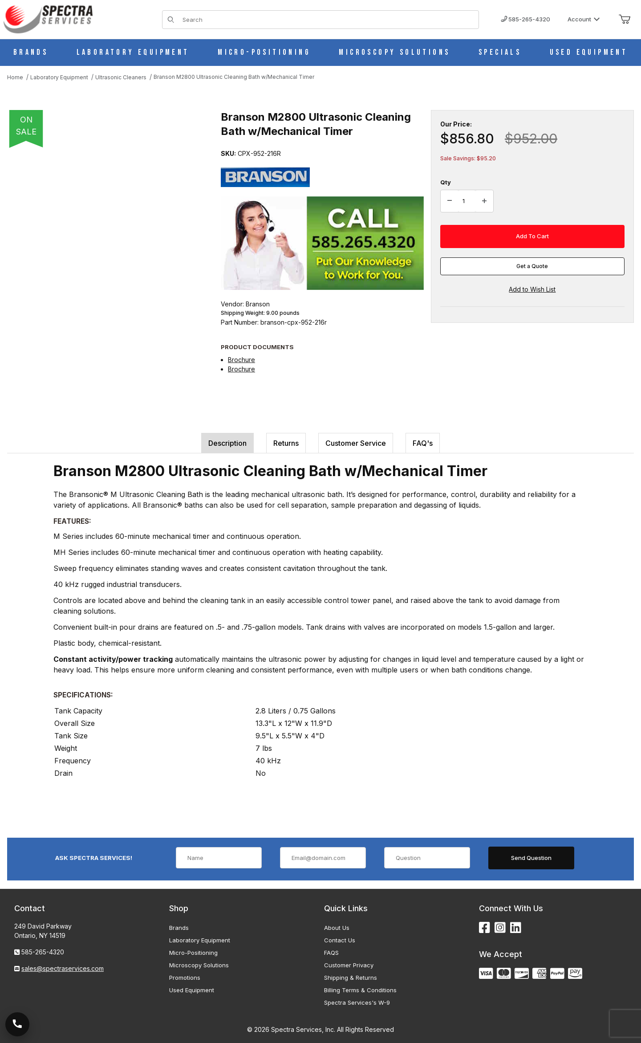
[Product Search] (328, 20)
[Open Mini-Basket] (624, 19)
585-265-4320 (525, 19)
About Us (336, 927)
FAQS (331, 952)
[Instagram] (500, 927)
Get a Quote (532, 266)
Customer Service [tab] (355, 443)
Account (584, 19)
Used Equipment (191, 990)
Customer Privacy (348, 965)
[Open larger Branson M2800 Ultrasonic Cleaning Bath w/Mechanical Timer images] (105, 240)
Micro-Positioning (193, 952)
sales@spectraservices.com (62, 968)
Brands (179, 927)
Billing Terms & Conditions (360, 990)
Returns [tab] (286, 443)
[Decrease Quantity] (449, 201)
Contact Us (339, 940)
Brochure (241, 359)
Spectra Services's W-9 (357, 1002)
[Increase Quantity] (484, 201)
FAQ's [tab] (423, 443)
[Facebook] (484, 927)
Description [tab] (227, 443)
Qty (445, 182)
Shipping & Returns (350, 977)
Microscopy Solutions (199, 965)
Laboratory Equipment (199, 940)
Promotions (184, 977)
